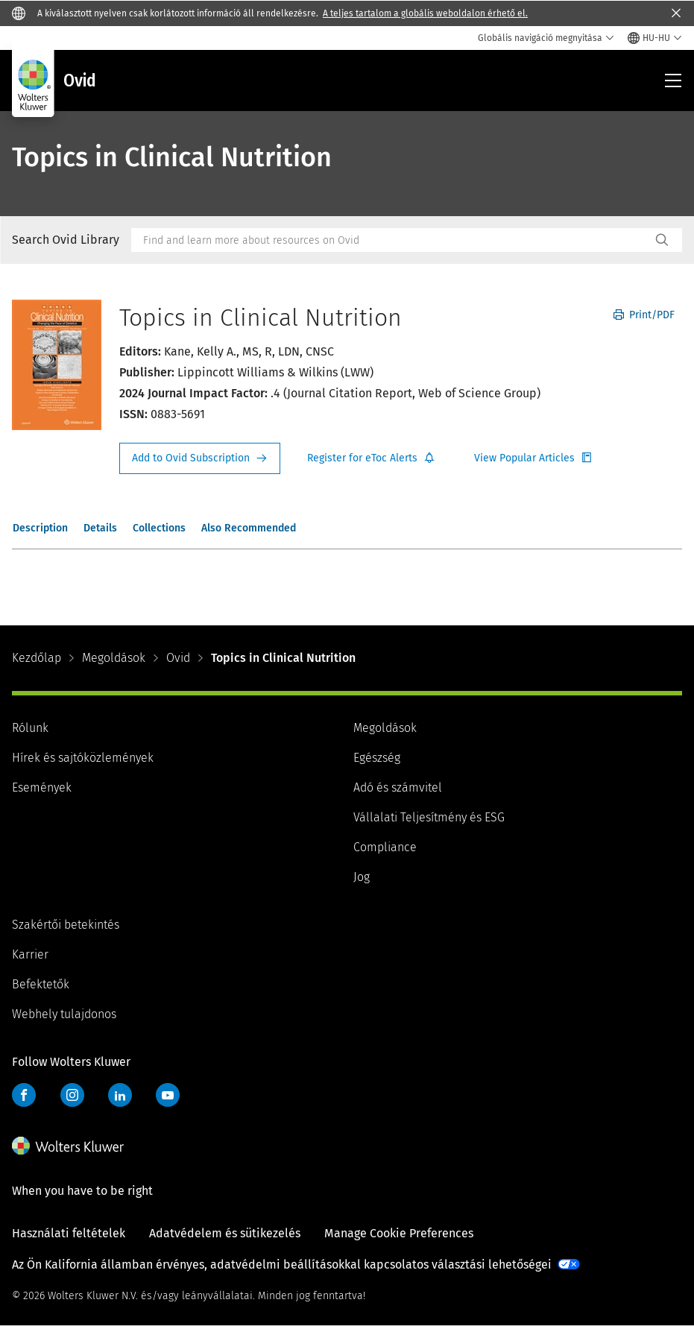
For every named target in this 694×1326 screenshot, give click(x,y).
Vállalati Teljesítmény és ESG (429, 817)
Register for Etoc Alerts (371, 458)
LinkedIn (120, 1095)
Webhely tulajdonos (64, 1014)
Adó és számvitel (397, 787)
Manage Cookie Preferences (398, 1233)
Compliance (385, 847)
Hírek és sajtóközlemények (83, 758)
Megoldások (113, 658)
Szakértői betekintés (65, 925)
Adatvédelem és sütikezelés (224, 1233)
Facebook (24, 1095)
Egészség (376, 758)
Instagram (72, 1095)
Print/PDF (644, 315)
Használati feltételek (68, 1233)
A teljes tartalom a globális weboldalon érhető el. (425, 13)
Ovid (178, 658)
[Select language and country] (655, 38)
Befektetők (40, 984)
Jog (361, 877)
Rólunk (30, 728)
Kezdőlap (36, 658)
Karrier (30, 954)
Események (42, 787)
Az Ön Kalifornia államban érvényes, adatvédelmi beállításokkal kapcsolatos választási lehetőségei (282, 1264)
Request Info (200, 458)
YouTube (168, 1095)
